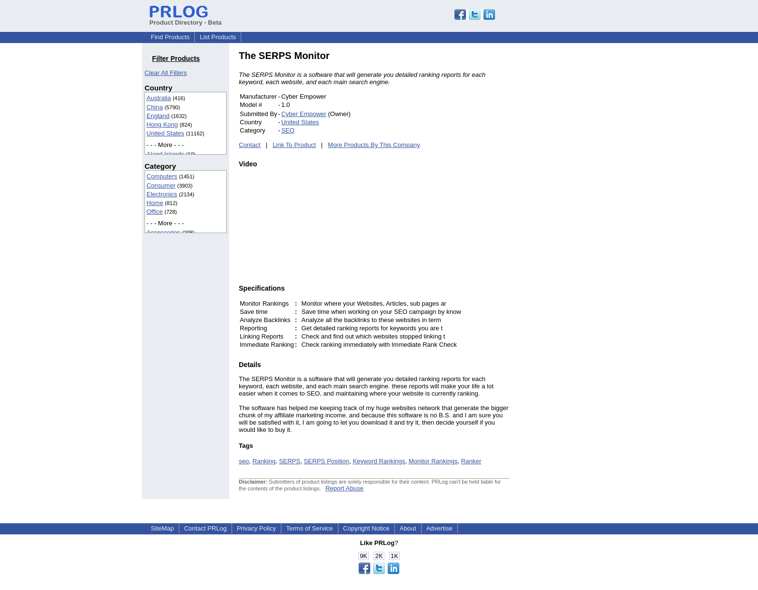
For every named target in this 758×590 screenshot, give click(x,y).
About (408, 528)
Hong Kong (162, 124)
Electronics (161, 194)
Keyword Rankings (379, 461)
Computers (161, 176)
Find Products (170, 37)
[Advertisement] (574, 195)
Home (154, 202)
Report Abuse (344, 488)
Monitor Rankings (432, 461)
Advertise (439, 528)
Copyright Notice (366, 528)
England (158, 115)
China (154, 107)
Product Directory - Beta (185, 19)
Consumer (160, 185)
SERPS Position (326, 461)
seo (244, 461)
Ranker (471, 461)
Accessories (163, 232)
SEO (287, 130)
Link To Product (294, 144)
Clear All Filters (166, 72)
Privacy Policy (256, 528)
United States (165, 133)
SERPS (289, 461)
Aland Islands (165, 154)
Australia (158, 98)
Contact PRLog (205, 528)
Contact (250, 144)
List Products (218, 37)
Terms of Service (309, 528)
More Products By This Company (374, 144)
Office (154, 211)
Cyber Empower (303, 114)
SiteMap (162, 528)
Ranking (264, 461)
